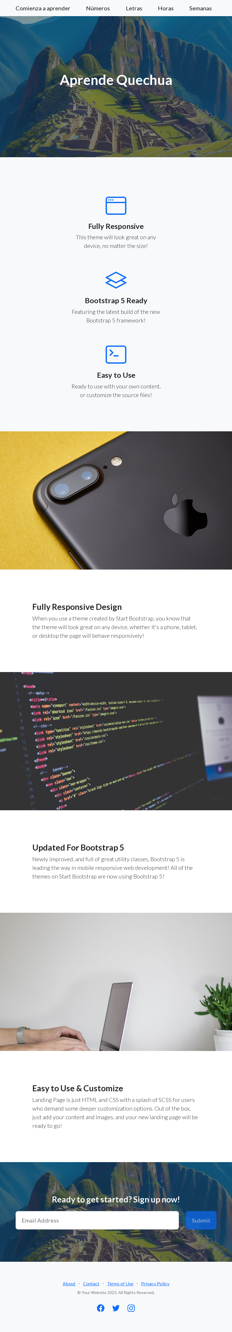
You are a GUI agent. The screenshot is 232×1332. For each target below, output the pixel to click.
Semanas (200, 8)
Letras (134, 8)
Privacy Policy (155, 1283)
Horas (166, 8)
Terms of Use (120, 1283)
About (69, 1283)
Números (98, 8)
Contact (91, 1283)
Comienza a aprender (43, 8)
